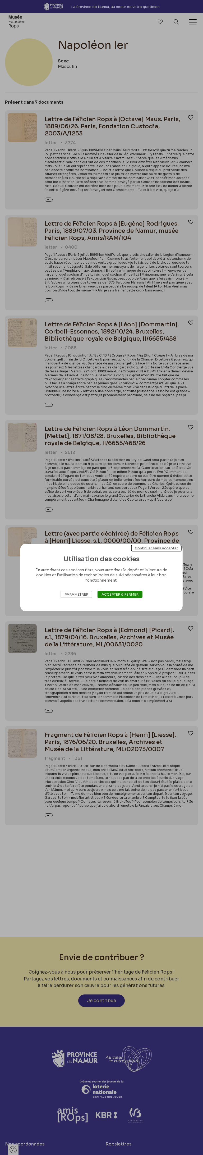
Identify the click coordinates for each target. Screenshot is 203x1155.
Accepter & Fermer (120, 594)
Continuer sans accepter (156, 548)
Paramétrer (76, 594)
